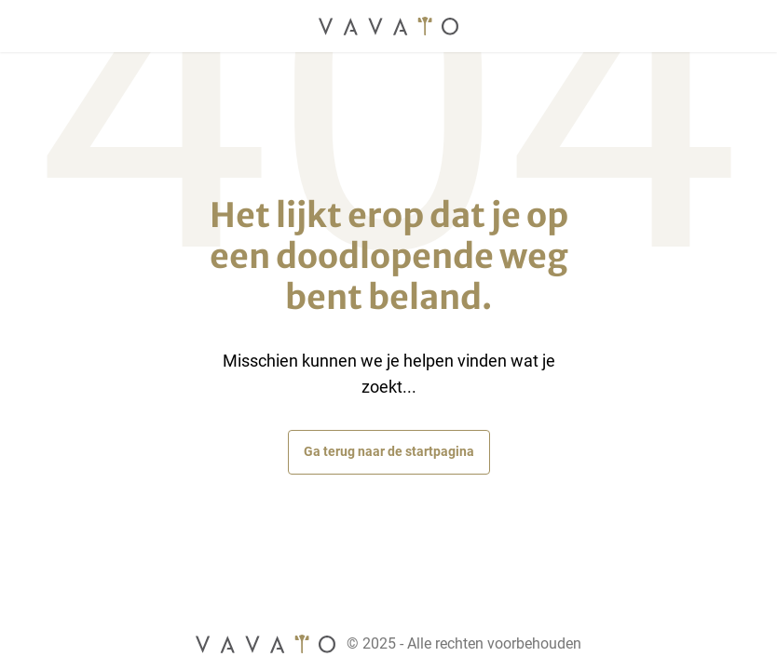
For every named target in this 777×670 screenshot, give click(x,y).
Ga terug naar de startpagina (389, 451)
